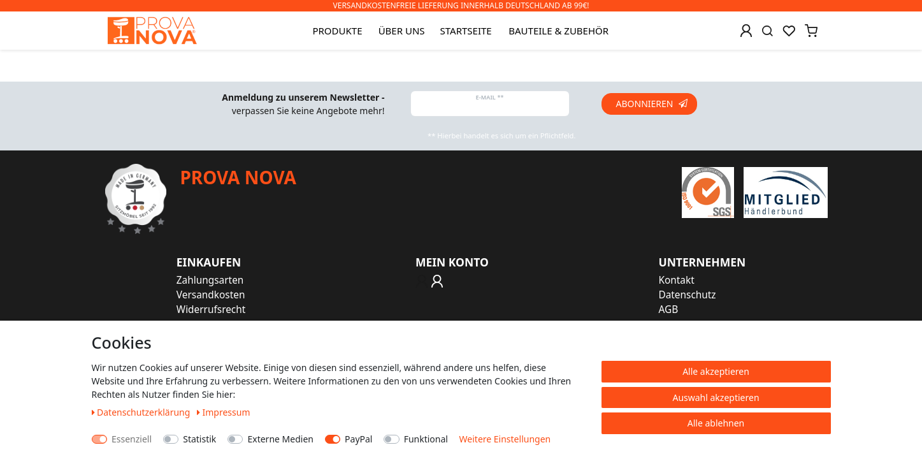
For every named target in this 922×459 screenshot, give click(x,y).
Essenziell (132, 439)
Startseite (466, 30)
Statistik (199, 439)
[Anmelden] (746, 30)
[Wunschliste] (788, 30)
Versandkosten (210, 295)
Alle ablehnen (716, 423)
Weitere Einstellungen (505, 439)
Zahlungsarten (210, 280)
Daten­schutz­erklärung (142, 412)
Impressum (223, 412)
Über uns (401, 30)
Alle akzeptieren (715, 371)
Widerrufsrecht (211, 309)
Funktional (426, 439)
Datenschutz (687, 295)
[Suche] (767, 30)
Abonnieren (652, 104)
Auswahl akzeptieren (715, 397)
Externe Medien (280, 439)
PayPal (358, 439)
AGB (668, 309)
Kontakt (676, 280)
